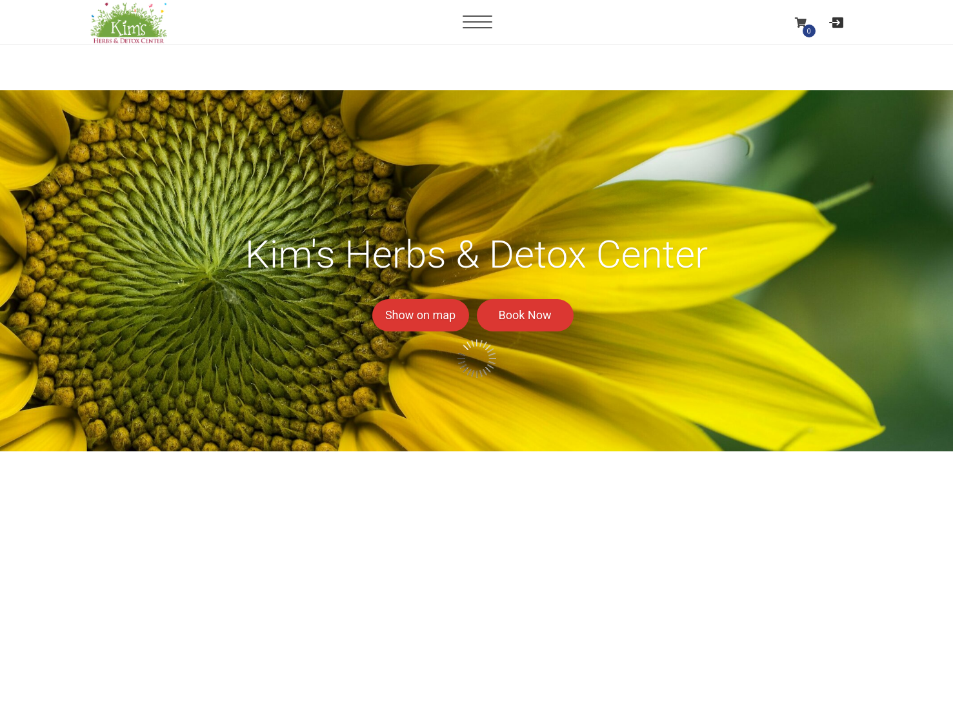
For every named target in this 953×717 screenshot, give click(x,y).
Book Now (525, 315)
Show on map (420, 315)
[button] (801, 22)
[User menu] (836, 22)
